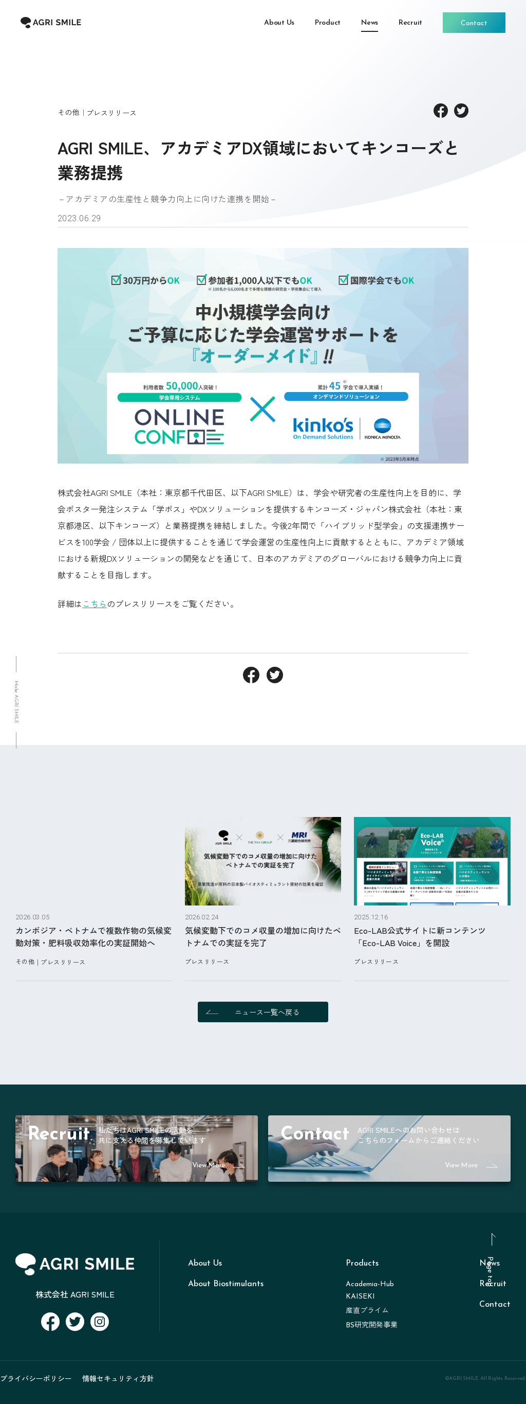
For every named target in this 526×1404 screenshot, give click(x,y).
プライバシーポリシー (36, 1378)
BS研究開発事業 (372, 1325)
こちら (94, 603)
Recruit (492, 1284)
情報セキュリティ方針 (118, 1378)
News (489, 1263)
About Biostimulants (226, 1284)
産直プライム (367, 1311)
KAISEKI (360, 1297)
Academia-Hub (370, 1284)
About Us (205, 1263)
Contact (495, 1305)
